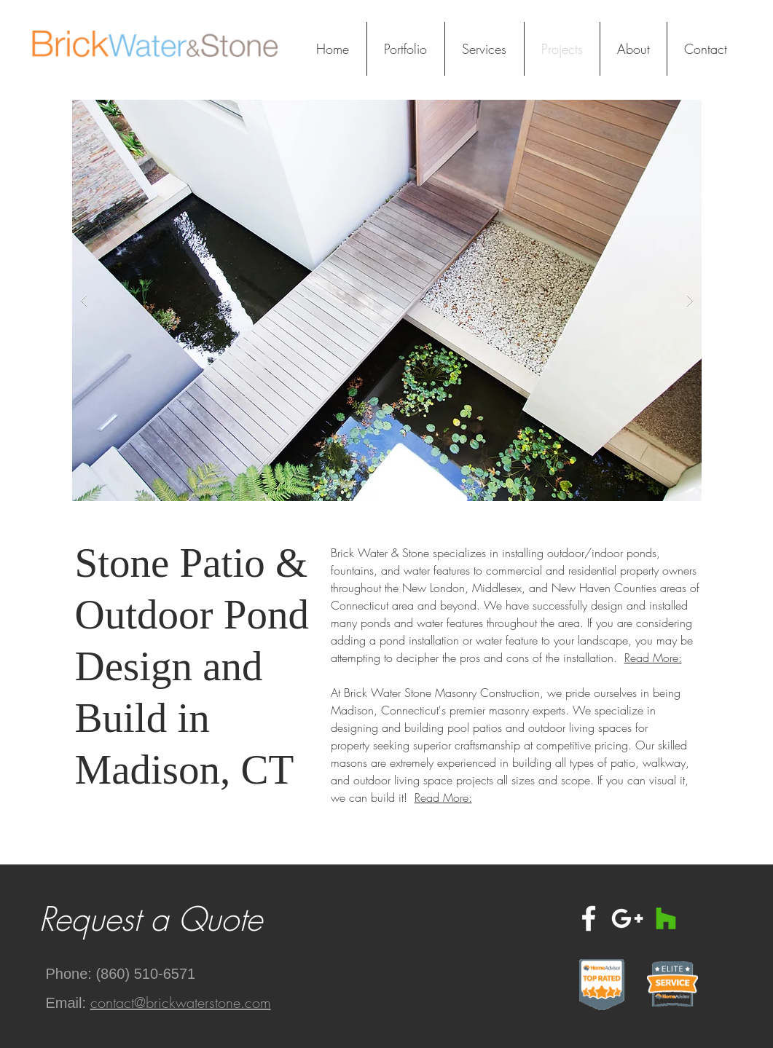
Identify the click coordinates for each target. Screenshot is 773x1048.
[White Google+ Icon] (627, 918)
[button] (387, 300)
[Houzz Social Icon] (666, 918)
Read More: (653, 658)
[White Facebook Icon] (588, 918)
